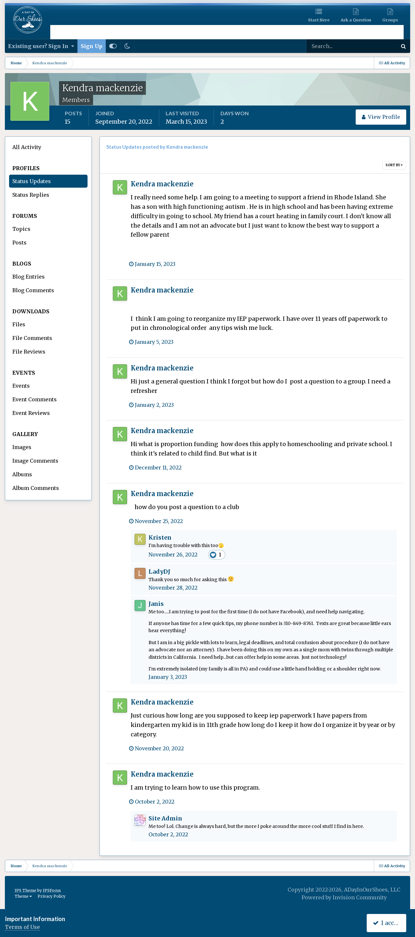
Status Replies (30, 195)
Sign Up (91, 46)
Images (21, 447)
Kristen (160, 537)
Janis (156, 603)
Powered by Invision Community (344, 897)
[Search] (330, 46)
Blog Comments (33, 290)
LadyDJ (159, 571)
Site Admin (165, 818)
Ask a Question (356, 20)
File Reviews (28, 351)
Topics (21, 229)
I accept (388, 923)
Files (18, 324)
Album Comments (35, 488)
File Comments (32, 338)
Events (21, 385)
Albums (22, 474)
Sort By (394, 165)
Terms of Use (22, 927)
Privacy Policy (51, 896)
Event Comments (34, 399)
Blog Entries (28, 276)
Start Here (318, 20)
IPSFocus (52, 890)
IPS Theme (25, 890)
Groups (390, 20)
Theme (23, 896)
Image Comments (35, 460)
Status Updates (31, 181)
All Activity (26, 147)
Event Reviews (31, 413)
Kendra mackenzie (162, 184)
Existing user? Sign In (41, 46)
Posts (19, 242)
